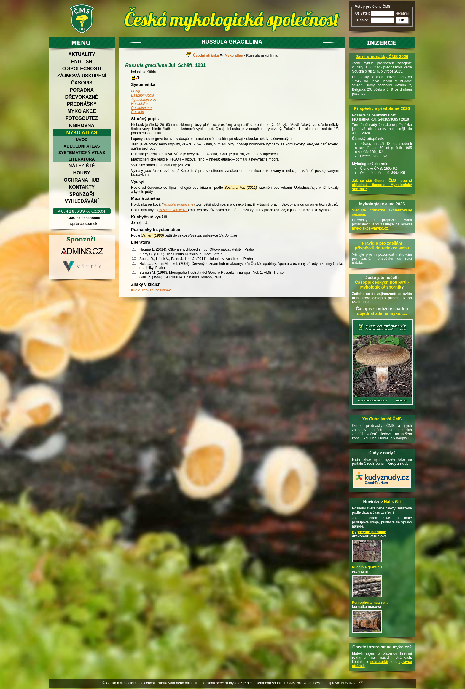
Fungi (135, 91)
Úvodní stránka (206, 55)
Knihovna (81, 125)
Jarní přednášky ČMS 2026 (382, 56)
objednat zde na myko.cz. (382, 313)
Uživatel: (362, 13)
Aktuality (81, 54)
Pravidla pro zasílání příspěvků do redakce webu (382, 245)
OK (402, 20)
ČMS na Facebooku (83, 218)
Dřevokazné (81, 97)
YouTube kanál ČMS (382, 418)
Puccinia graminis (367, 567)
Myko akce (81, 111)
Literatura (82, 159)
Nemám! (402, 13)
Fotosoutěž (82, 118)
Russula (137, 112)
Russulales (140, 104)
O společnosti (81, 68)
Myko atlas (81, 132)
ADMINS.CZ (350, 683)
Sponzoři (81, 194)
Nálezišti (392, 501)
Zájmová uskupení (81, 75)
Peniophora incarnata (370, 602)
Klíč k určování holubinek (151, 290)
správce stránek (83, 224)
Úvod (81, 139)
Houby (81, 172)
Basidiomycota (142, 95)
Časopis (81, 82)
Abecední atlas (81, 146)
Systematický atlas (81, 152)
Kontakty (82, 187)
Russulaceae (141, 108)
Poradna (82, 89)
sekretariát (379, 662)
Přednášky (81, 104)
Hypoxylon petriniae (369, 532)
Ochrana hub (81, 179)
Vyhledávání (82, 201)
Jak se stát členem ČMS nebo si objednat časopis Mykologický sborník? (382, 185)
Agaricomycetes (143, 99)
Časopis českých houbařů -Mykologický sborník (382, 284)
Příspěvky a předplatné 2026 (382, 108)
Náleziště (82, 165)
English (81, 61)
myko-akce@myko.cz (370, 228)
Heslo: (362, 20)
